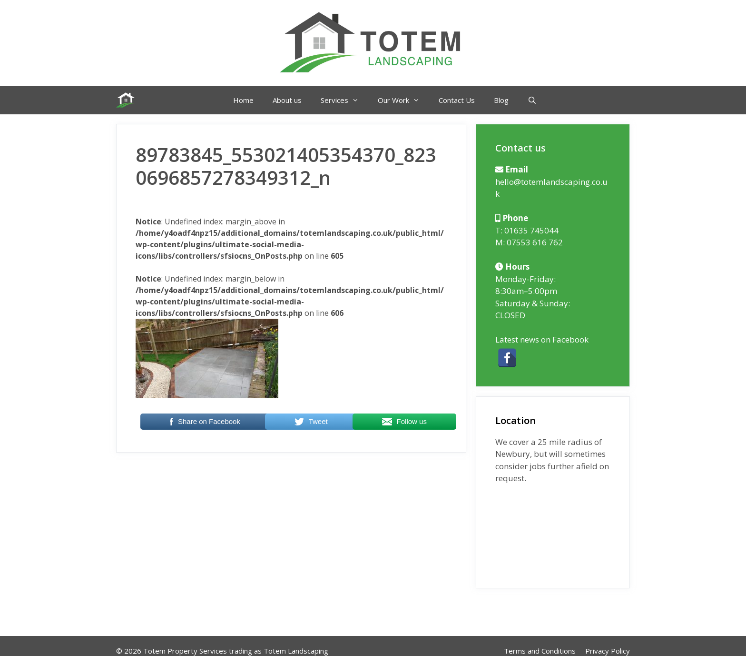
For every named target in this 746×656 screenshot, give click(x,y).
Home (243, 100)
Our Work (403, 100)
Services (344, 100)
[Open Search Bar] (532, 100)
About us (287, 100)
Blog (501, 100)
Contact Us (457, 100)
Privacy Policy (607, 651)
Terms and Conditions (540, 651)
